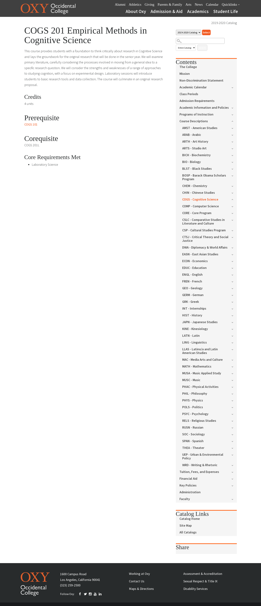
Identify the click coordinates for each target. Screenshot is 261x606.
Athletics (135, 4)
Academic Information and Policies (204, 108)
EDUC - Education (194, 268)
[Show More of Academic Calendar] (234, 87)
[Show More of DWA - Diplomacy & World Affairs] (234, 247)
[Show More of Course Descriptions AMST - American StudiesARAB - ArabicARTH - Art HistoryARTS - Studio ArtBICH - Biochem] (234, 120)
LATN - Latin (191, 336)
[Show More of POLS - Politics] (234, 407)
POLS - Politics (192, 407)
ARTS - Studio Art (194, 148)
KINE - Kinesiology (195, 329)
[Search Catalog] (200, 41)
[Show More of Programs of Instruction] (234, 114)
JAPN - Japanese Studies (200, 322)
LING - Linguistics (194, 342)
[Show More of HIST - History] (234, 315)
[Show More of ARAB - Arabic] (234, 134)
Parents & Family (170, 4)
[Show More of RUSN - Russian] (234, 427)
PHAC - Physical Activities (200, 387)
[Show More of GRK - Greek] (234, 301)
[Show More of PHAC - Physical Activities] (234, 386)
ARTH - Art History (195, 142)
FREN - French (192, 281)
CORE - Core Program (196, 213)
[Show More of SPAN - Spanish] (234, 441)
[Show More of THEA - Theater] (234, 447)
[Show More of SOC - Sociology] (234, 434)
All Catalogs (188, 532)
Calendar (212, 4)
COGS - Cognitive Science (200, 199)
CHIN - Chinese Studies (198, 193)
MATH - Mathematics (196, 366)
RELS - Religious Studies (199, 421)
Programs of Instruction (196, 114)
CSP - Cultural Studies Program (204, 230)
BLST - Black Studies (197, 169)
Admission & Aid (167, 11)
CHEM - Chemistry (194, 186)
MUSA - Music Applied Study (201, 373)
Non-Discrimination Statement (201, 80)
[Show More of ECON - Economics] (234, 261)
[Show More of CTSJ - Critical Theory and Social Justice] (234, 237)
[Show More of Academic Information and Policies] (234, 107)
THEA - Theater (193, 448)
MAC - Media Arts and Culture (202, 360)
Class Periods (188, 94)
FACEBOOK (80, 594)
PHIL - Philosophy (194, 394)
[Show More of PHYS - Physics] (234, 400)
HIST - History (192, 315)
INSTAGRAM (90, 594)
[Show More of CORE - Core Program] (234, 213)
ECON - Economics (195, 261)
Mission (184, 74)
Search (202, 47)
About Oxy (136, 11)
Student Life (225, 11)
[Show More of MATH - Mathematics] (234, 366)
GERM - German (192, 295)
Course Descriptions (193, 121)
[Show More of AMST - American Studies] (234, 128)
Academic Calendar (193, 87)
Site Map (185, 526)
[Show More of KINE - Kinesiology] (234, 328)
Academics (198, 11)
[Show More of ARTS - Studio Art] (234, 148)
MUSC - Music (191, 380)
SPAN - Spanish (192, 441)
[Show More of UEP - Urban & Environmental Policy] (234, 454)
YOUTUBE (95, 594)
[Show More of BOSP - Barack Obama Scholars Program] (234, 175)
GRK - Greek (190, 302)
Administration (190, 492)
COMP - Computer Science (200, 206)
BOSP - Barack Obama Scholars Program (204, 177)
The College (188, 67)
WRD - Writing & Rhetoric (199, 465)
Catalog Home (189, 519)
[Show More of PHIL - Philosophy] (234, 393)
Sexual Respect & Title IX (200, 581)
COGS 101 (31, 124)
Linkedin (100, 594)
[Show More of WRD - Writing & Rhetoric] (234, 465)
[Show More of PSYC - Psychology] (234, 414)
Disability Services (195, 589)
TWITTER (85, 594)
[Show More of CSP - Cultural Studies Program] (234, 230)
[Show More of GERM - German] (234, 295)
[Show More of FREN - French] (234, 281)
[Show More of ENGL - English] (234, 274)
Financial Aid (188, 479)
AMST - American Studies (199, 128)
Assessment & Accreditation (202, 574)
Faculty (184, 499)
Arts (189, 4)
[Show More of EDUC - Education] (234, 267)
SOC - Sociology (193, 434)
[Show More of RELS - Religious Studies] (234, 420)
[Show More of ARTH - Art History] (234, 141)
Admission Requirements (196, 101)
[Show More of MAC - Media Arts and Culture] (234, 359)
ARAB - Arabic (191, 135)
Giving (149, 4)
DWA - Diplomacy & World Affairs (204, 247)
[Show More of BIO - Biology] (234, 162)
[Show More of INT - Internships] (234, 308)
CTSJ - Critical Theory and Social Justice (205, 239)
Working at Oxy (139, 574)
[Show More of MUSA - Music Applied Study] (234, 373)
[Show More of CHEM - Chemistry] (234, 186)
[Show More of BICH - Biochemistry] (234, 155)
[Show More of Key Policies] (234, 485)
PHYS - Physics (192, 400)
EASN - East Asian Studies (200, 254)
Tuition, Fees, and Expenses (199, 472)
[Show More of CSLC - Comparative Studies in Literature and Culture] (234, 219)
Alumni (120, 4)
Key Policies (188, 485)
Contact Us (136, 581)
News (199, 4)
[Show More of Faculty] (234, 499)
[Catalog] (188, 32)
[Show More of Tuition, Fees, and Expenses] (234, 471)
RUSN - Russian (192, 427)
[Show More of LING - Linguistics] (234, 342)
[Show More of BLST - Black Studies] (234, 168)
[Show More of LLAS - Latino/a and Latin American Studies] (234, 349)
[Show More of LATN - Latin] (234, 335)
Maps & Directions (141, 589)
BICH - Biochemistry (196, 155)
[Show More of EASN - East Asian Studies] (234, 254)
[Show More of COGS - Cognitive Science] (234, 199)
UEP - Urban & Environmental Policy (202, 456)
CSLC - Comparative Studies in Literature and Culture (203, 221)
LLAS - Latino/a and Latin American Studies (200, 351)
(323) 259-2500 (70, 585)
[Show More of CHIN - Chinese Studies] (234, 192)
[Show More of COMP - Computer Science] (234, 206)
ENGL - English (192, 275)
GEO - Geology (192, 288)
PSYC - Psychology (195, 414)
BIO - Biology (191, 162)
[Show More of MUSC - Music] (234, 380)
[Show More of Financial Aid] (234, 478)
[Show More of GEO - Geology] (234, 288)
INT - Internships (194, 309)
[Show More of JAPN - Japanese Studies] (234, 322)
